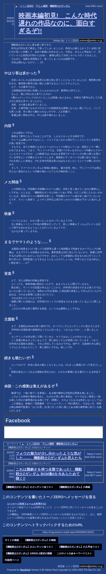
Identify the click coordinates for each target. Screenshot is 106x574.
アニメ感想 (42, 6)
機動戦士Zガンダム (60, 6)
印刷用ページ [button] (12, 560)
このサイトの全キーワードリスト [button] (74, 553)
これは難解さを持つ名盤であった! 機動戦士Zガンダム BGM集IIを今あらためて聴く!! (49, 473)
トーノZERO (26, 6)
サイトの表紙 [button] (12, 540)
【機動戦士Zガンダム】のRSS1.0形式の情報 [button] (28, 553)
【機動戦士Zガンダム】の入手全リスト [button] (79, 547)
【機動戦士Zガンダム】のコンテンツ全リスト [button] (29, 487)
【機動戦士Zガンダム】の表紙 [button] (74, 487)
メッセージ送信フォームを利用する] (27, 503)
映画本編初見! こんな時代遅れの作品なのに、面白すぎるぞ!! (57, 23)
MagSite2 (25, 570)
